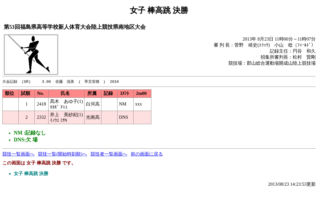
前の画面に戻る (147, 154)
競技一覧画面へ (18, 154)
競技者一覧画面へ (108, 154)
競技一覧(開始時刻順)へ (62, 154)
